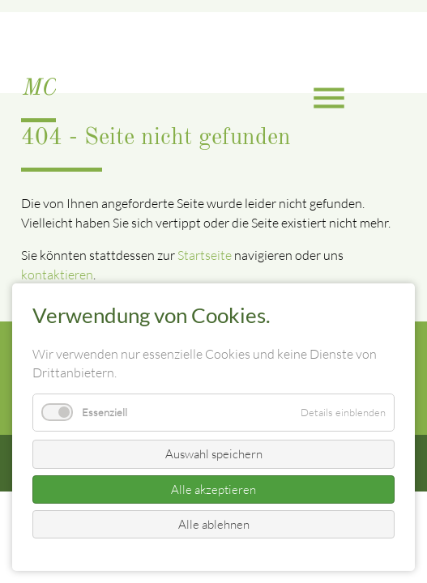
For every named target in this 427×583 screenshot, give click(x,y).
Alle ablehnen (214, 524)
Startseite (204, 255)
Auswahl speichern (214, 454)
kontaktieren (57, 274)
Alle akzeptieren (213, 489)
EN (20, 35)
